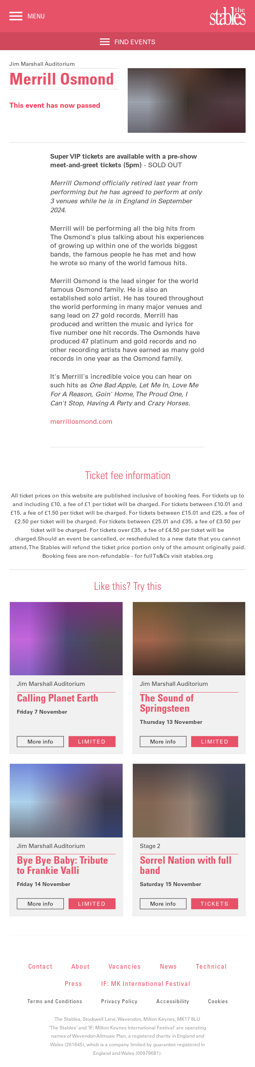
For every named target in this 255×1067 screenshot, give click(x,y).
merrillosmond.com (81, 421)
